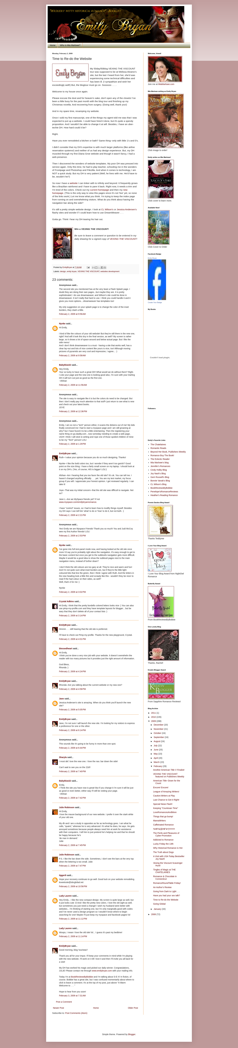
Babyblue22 (65, 365)
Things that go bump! (163, 816)
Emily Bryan (152, 258)
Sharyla (63, 757)
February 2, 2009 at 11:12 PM (73, 919)
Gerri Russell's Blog (160, 477)
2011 (153, 713)
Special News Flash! (162, 804)
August (157, 741)
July (156, 745)
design (63, 271)
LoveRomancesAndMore (165, 812)
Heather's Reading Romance (164, 495)
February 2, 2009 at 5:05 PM (72, 709)
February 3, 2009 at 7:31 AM (72, 995)
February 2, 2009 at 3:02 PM (72, 592)
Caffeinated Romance (163, 824)
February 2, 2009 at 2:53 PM (72, 535)
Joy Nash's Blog (158, 473)
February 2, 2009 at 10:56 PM (73, 886)
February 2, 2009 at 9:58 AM (72, 355)
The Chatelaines (158, 444)
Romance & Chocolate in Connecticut (165, 877)
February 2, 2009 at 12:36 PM (73, 411)
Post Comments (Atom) (76, 1013)
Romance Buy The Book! (162, 455)
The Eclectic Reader (160, 459)
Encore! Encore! (160, 787)
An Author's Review (162, 887)
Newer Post (58, 1008)
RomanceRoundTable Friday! (167, 883)
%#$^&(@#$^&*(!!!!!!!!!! (164, 829)
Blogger (131, 1034)
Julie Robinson (66, 807)
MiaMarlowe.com (166, 84)
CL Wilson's (107, 209)
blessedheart (65, 648)
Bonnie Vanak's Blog (160, 480)
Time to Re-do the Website (165, 900)
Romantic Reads (158, 448)
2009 (153, 721)
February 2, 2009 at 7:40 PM (72, 771)
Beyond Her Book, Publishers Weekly (168, 452)
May (156, 754)
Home (52, 45)
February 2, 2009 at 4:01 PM (72, 639)
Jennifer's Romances (160, 466)
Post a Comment (64, 1002)
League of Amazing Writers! (166, 791)
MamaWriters (159, 820)
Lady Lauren (65, 896)
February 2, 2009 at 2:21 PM (72, 515)
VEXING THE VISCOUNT (123, 239)
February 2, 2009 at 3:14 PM (72, 615)
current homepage (99, 190)
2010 (153, 717)
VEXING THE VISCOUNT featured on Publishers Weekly (168, 775)
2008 (153, 914)
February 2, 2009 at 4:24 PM (72, 671)
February (158, 766)
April (156, 758)
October (158, 733)
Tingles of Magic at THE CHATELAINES (164, 870)
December (159, 725)
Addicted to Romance (163, 840)
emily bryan (71, 271)
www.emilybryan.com (102, 970)
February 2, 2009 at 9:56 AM (72, 314)
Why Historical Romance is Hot (167, 848)
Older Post (133, 1008)
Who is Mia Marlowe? (70, 45)
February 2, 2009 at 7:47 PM (72, 865)
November (159, 729)
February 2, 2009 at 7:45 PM (72, 845)
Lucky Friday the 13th (163, 844)
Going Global (159, 904)
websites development (109, 271)
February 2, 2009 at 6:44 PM (72, 748)
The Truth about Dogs (163, 852)
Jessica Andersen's (127, 209)
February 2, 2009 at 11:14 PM (73, 936)
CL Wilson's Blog (159, 484)
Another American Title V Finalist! (168, 770)
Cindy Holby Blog (159, 470)
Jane (61, 698)
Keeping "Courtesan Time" (165, 808)
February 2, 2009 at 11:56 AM (73, 385)
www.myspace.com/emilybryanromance (77, 502)
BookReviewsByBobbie (82, 977)
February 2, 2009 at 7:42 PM (72, 798)
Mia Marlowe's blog (160, 462)
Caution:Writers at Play (164, 795)
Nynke (62, 323)
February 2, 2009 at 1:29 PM (72, 444)
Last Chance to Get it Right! (166, 800)
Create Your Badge (155, 302)
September (159, 737)
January (158, 909)
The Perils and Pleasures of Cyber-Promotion (166, 834)
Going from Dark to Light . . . (166, 891)
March (157, 762)
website (74, 183)
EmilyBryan (65, 453)
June (156, 749)
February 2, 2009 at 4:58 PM (72, 689)
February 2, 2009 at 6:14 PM (72, 730)
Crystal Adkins (66, 601)
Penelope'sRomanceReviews (164, 491)
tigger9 (62, 875)
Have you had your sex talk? (166, 895)
